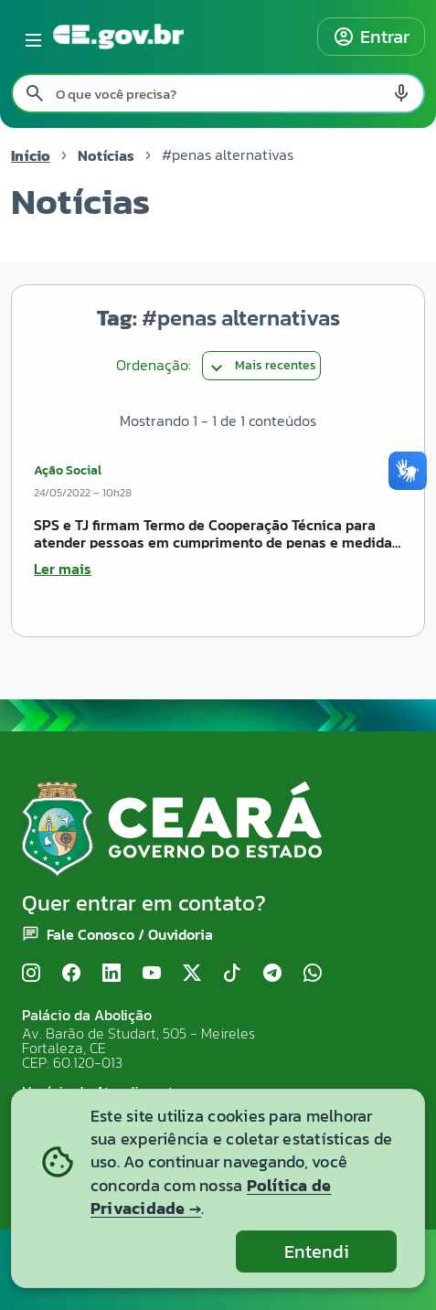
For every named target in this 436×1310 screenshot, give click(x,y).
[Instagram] (31, 973)
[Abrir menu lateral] (30, 36)
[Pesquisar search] (35, 93)
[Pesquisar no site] (218, 93)
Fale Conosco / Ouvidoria (130, 934)
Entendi (316, 1251)
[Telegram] (272, 973)
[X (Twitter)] (192, 973)
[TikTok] (232, 973)
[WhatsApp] (312, 973)
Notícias (106, 155)
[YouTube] (152, 973)
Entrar (371, 36)
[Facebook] (71, 973)
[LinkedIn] (111, 973)
